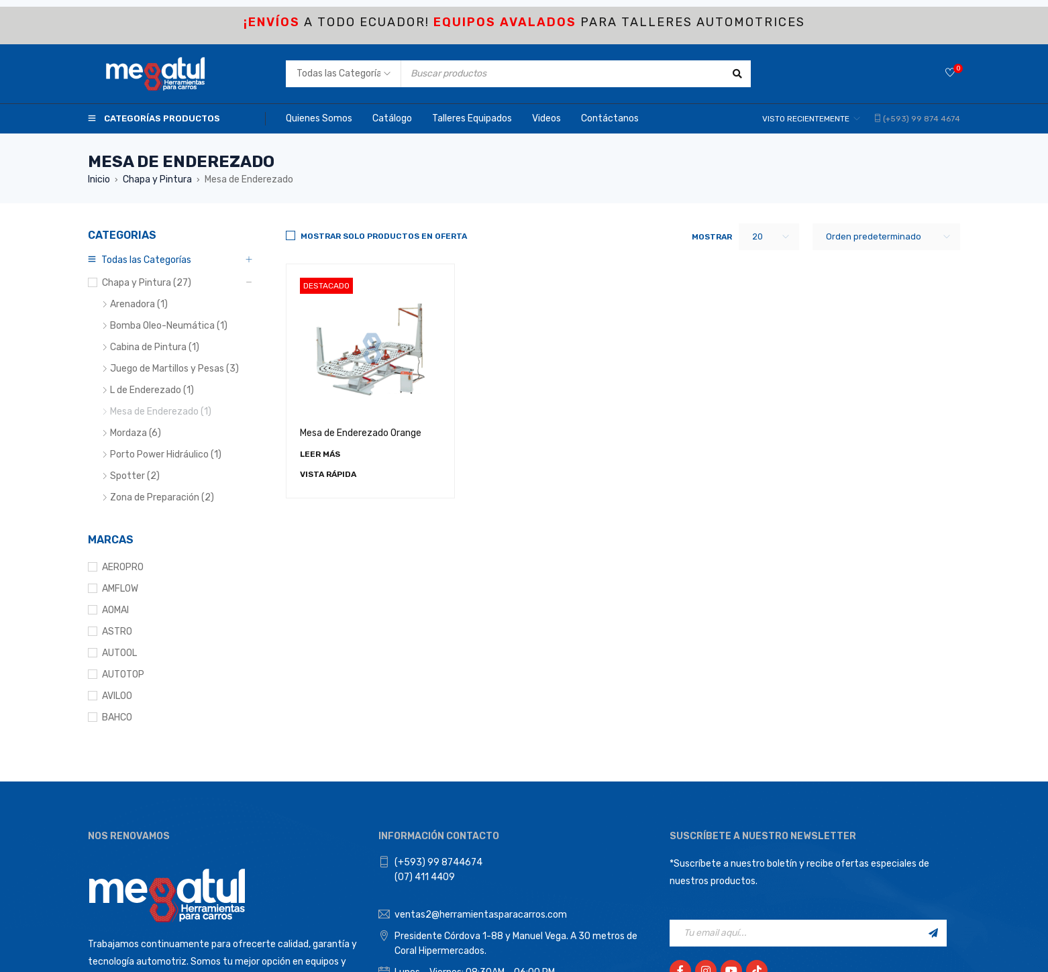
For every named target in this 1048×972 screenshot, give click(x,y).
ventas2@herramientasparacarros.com (481, 914)
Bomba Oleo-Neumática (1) (168, 325)
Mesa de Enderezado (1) (160, 411)
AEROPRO (123, 567)
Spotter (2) (135, 476)
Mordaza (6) (135, 433)
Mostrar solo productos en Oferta (384, 236)
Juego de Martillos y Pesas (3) (174, 368)
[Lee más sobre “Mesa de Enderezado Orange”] (320, 454)
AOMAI (115, 610)
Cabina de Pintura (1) (154, 347)
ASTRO (117, 631)
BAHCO (117, 717)
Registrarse (933, 933)
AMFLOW (120, 588)
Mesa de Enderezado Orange (360, 433)
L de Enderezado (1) (152, 390)
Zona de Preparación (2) (162, 497)
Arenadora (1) (139, 304)
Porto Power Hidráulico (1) (165, 454)
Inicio (99, 179)
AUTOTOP (123, 674)
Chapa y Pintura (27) (146, 282)
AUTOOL (119, 653)
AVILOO (117, 696)
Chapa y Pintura (157, 179)
